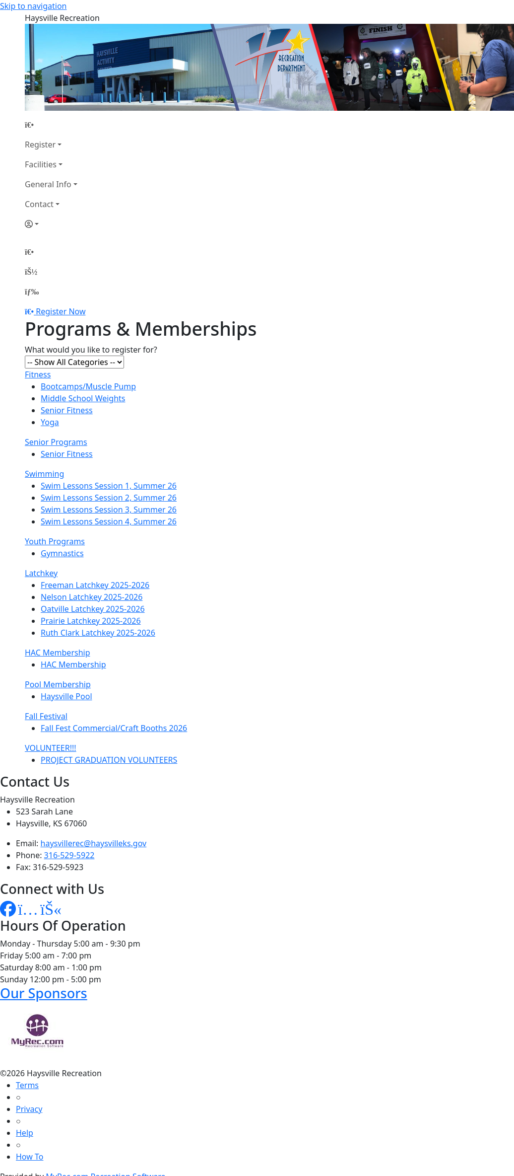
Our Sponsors (43, 993)
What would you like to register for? (91, 349)
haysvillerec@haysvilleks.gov (94, 843)
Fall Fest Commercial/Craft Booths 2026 (114, 728)
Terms (27, 1085)
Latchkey (41, 573)
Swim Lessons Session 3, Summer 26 (109, 509)
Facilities (41, 164)
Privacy (29, 1108)
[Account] (51, 224)
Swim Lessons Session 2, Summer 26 (109, 497)
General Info (48, 184)
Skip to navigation (33, 5)
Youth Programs (55, 541)
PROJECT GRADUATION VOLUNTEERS (109, 759)
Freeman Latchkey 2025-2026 (95, 585)
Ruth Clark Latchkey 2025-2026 (98, 632)
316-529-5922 (69, 855)
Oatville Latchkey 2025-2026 (93, 608)
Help (24, 1132)
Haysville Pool (66, 696)
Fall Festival (46, 716)
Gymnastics (62, 553)
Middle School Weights (83, 398)
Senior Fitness (67, 410)
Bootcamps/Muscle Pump (88, 386)
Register (40, 144)
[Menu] (32, 291)
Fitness (38, 374)
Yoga (50, 422)
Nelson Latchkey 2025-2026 (91, 596)
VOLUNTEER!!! (50, 747)
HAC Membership (57, 652)
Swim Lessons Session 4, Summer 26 (109, 521)
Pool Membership (58, 684)
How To (29, 1156)
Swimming (44, 473)
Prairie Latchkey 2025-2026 (91, 620)
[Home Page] (51, 125)
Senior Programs (56, 442)
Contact (39, 204)
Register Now (60, 311)
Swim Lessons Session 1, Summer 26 (109, 485)
